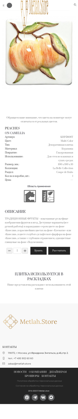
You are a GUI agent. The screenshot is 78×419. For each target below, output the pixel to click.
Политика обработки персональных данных (39, 381)
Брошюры (32, 376)
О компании (38, 372)
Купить (38, 250)
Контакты (49, 376)
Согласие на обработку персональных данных (39, 386)
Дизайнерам (58, 372)
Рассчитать (59, 250)
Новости (20, 372)
